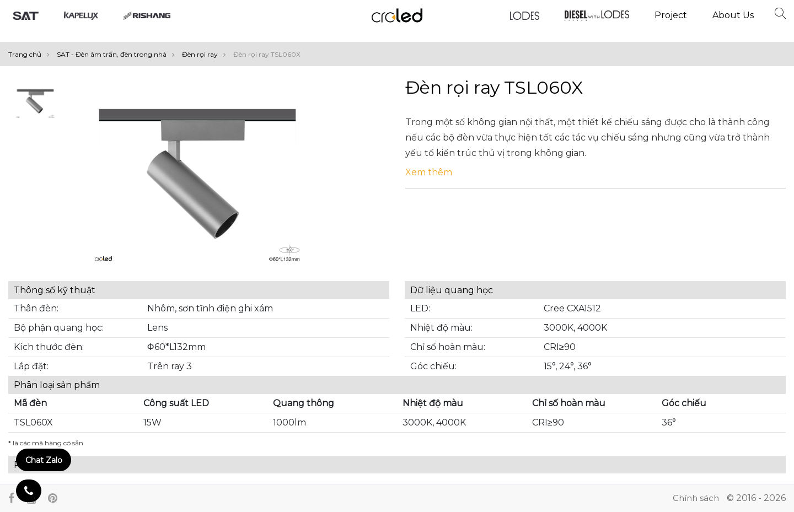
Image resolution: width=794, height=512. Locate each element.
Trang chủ (31, 54)
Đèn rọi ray (206, 54)
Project (670, 15)
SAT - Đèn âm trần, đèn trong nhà (118, 54)
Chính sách (696, 498)
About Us (733, 15)
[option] (35, 103)
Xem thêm (428, 172)
